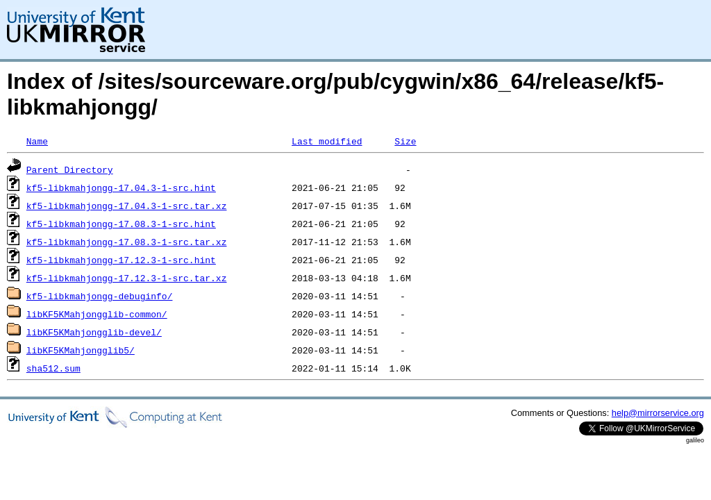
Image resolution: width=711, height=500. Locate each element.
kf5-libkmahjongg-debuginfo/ (99, 296)
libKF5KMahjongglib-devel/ (94, 332)
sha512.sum (53, 368)
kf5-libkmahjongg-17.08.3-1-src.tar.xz (126, 241)
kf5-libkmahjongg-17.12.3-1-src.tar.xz (126, 278)
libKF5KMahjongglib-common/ (96, 314)
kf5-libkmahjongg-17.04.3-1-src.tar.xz (126, 205)
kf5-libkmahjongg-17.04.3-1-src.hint (121, 187)
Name (37, 141)
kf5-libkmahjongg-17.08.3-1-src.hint (121, 223)
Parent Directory (69, 169)
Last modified (327, 141)
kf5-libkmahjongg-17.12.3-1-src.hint (121, 259)
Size (405, 141)
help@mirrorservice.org (658, 413)
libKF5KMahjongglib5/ (80, 350)
